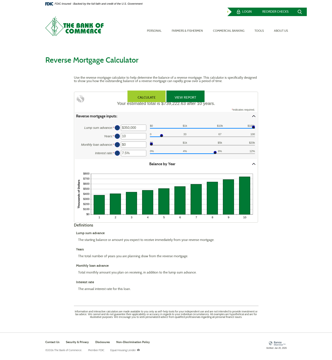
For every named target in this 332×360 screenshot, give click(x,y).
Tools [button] (259, 25)
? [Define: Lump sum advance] (117, 127)
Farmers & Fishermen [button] (187, 25)
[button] (166, 116)
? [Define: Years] (117, 136)
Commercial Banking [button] (228, 25)
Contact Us (52, 342)
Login (247, 12)
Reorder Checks (275, 12)
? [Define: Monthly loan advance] (117, 144)
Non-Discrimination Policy (133, 342)
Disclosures (102, 342)
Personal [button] (154, 25)
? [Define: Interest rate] (117, 153)
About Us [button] (281, 25)
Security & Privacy (77, 342)
